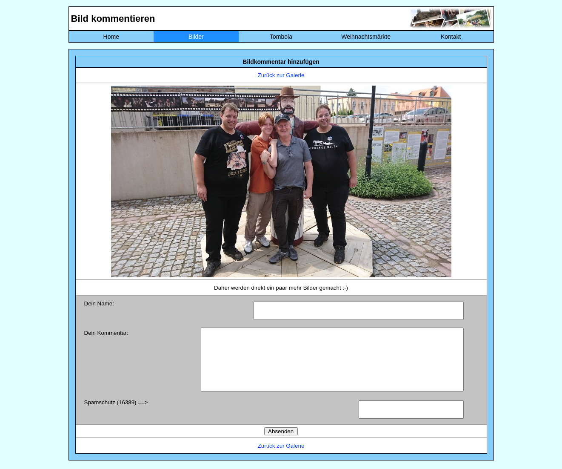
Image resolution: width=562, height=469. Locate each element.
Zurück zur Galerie (281, 75)
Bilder (196, 36)
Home (111, 36)
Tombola (281, 36)
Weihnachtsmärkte (366, 36)
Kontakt (451, 36)
